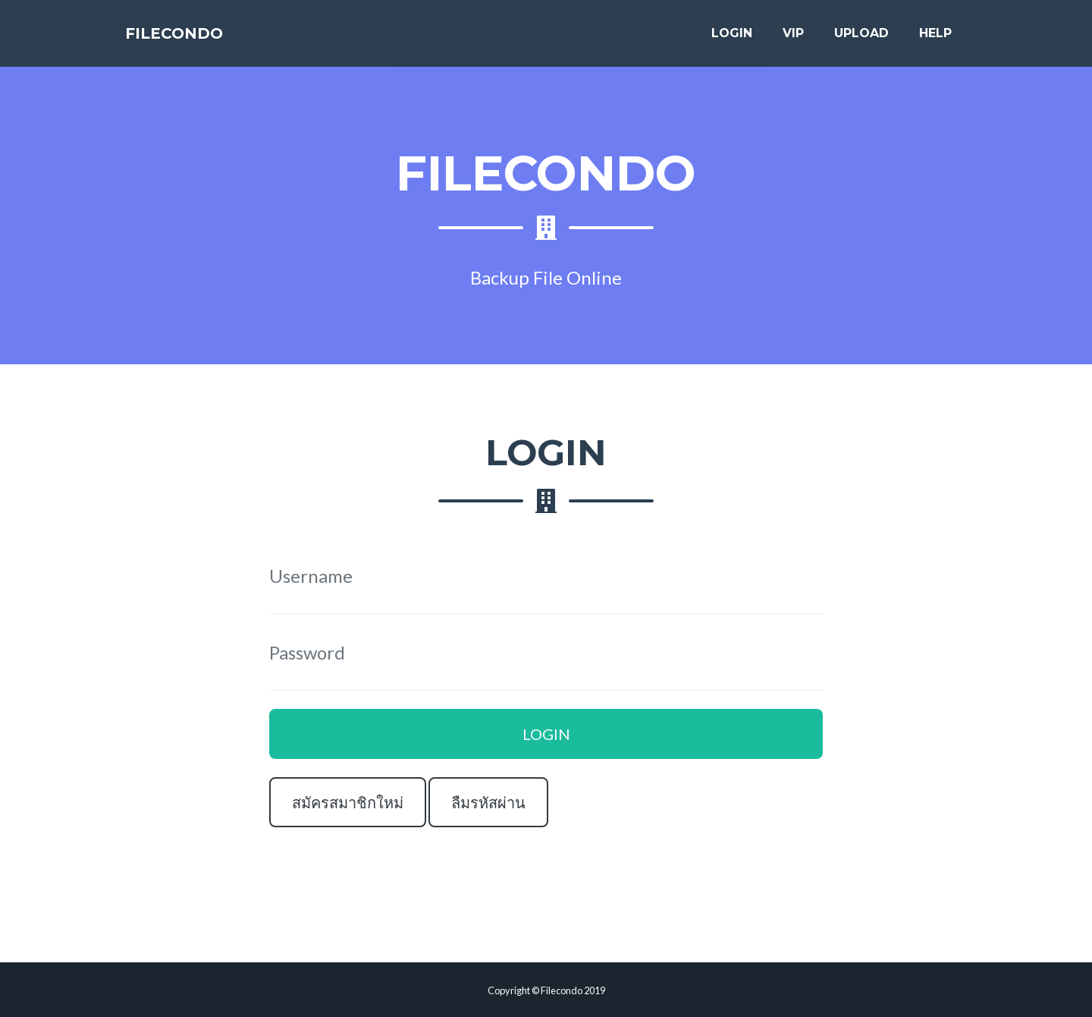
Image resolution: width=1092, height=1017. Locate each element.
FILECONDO (191, 39)
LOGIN (731, 39)
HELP (935, 39)
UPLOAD (861, 39)
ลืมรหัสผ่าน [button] (488, 802)
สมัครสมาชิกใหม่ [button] (347, 802)
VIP (793, 39)
